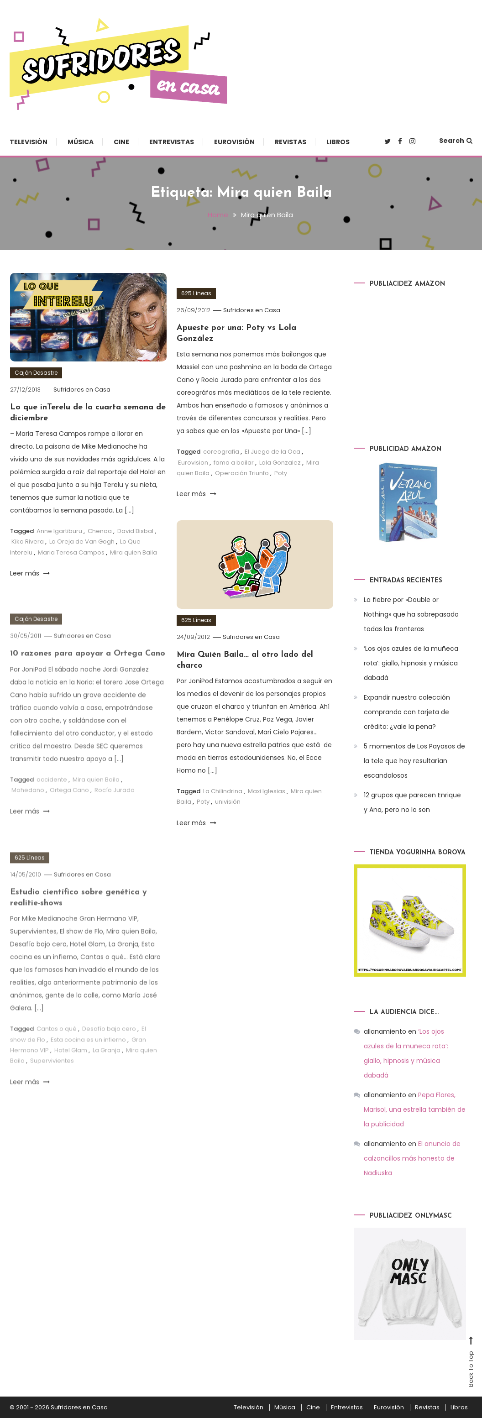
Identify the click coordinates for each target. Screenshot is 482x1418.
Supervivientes (52, 1080)
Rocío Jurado (114, 810)
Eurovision (193, 462)
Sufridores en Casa (81, 389)
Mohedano (27, 810)
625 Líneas (196, 293)
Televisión (28, 142)
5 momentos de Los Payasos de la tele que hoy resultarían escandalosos (414, 761)
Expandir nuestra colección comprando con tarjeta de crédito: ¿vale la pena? (407, 712)
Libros (338, 142)
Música (81, 142)
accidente (52, 799)
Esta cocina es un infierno (88, 1059)
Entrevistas (171, 142)
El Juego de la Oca (272, 451)
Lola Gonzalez (280, 462)
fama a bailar (234, 462)
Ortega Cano (69, 810)
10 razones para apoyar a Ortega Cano (87, 673)
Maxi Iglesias (266, 791)
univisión (228, 801)
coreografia (221, 451)
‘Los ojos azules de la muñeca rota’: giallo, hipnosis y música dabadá (411, 663)
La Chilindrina (222, 791)
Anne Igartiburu (59, 531)
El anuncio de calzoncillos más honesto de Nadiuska (412, 1158)
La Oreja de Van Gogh (82, 541)
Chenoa (100, 531)
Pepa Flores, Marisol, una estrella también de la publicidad (415, 1109)
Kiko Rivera (27, 541)
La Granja (106, 1070)
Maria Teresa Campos (71, 552)
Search (455, 140)
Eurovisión (234, 142)
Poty (280, 473)
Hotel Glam (70, 1070)
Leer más (30, 573)
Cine (121, 142)
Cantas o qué (57, 1048)
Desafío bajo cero (109, 1048)
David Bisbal (135, 531)
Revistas (290, 142)
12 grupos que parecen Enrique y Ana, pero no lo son (412, 802)
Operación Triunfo (242, 473)
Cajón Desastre (36, 373)
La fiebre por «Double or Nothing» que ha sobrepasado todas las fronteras (411, 614)
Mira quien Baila (133, 552)
